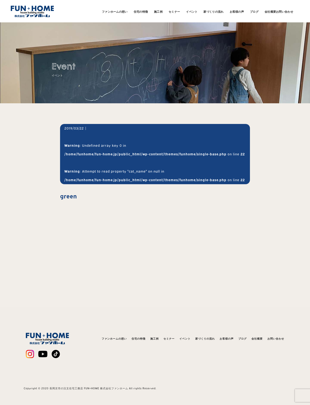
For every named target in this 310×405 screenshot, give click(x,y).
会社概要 (270, 11)
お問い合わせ (284, 11)
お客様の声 (237, 11)
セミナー (174, 11)
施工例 (158, 11)
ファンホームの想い (115, 11)
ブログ (254, 11)
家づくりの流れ (213, 11)
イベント (191, 11)
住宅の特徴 (141, 11)
